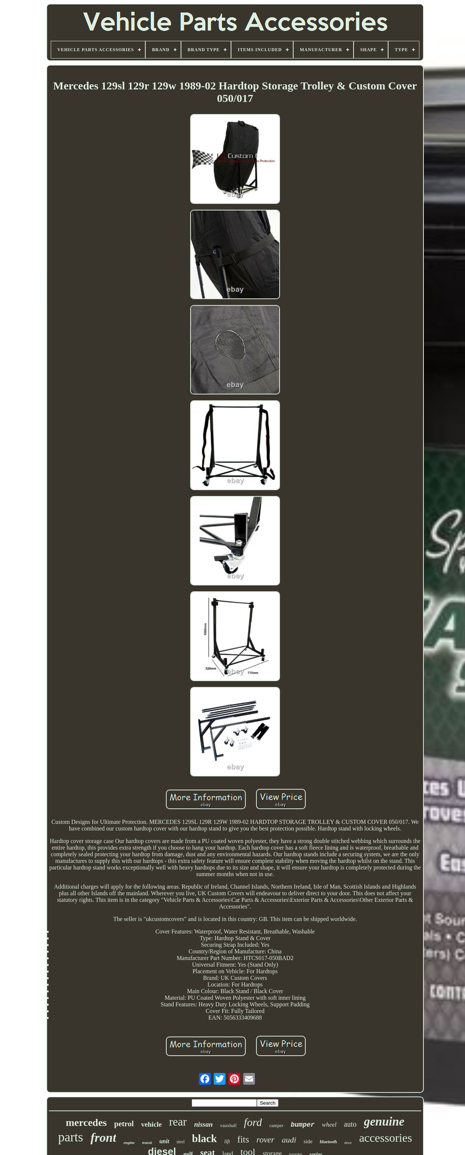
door (348, 1142)
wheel (329, 1124)
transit (147, 1143)
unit (164, 1141)
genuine (384, 1121)
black (204, 1138)
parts (70, 1137)
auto (350, 1124)
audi (289, 1139)
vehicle (151, 1124)
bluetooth (328, 1141)
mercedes (86, 1122)
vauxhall (228, 1125)
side (308, 1141)
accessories (385, 1137)
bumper (303, 1125)
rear (178, 1121)
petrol (124, 1123)
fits (243, 1139)
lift (227, 1141)
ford (253, 1122)
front (103, 1137)
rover (265, 1139)
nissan (203, 1124)
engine (129, 1142)
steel (181, 1141)
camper (276, 1125)
